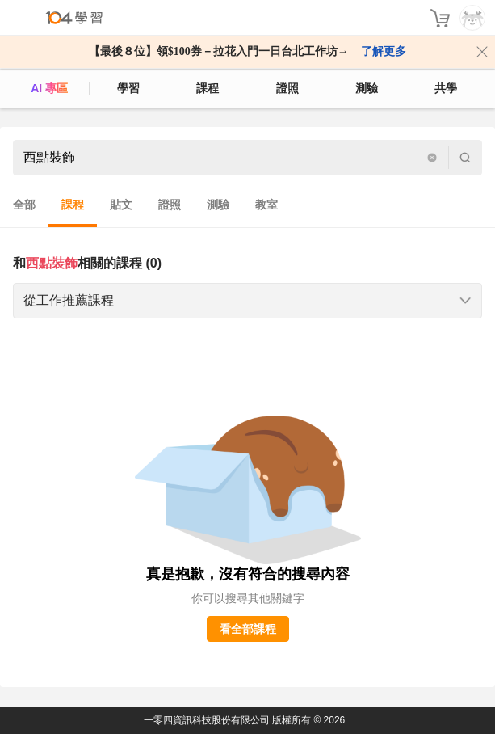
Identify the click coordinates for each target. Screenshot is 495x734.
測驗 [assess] (366, 88)
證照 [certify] (287, 88)
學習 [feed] (128, 88)
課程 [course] (207, 88)
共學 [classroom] (445, 88)
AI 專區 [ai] (49, 88)
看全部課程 (248, 628)
